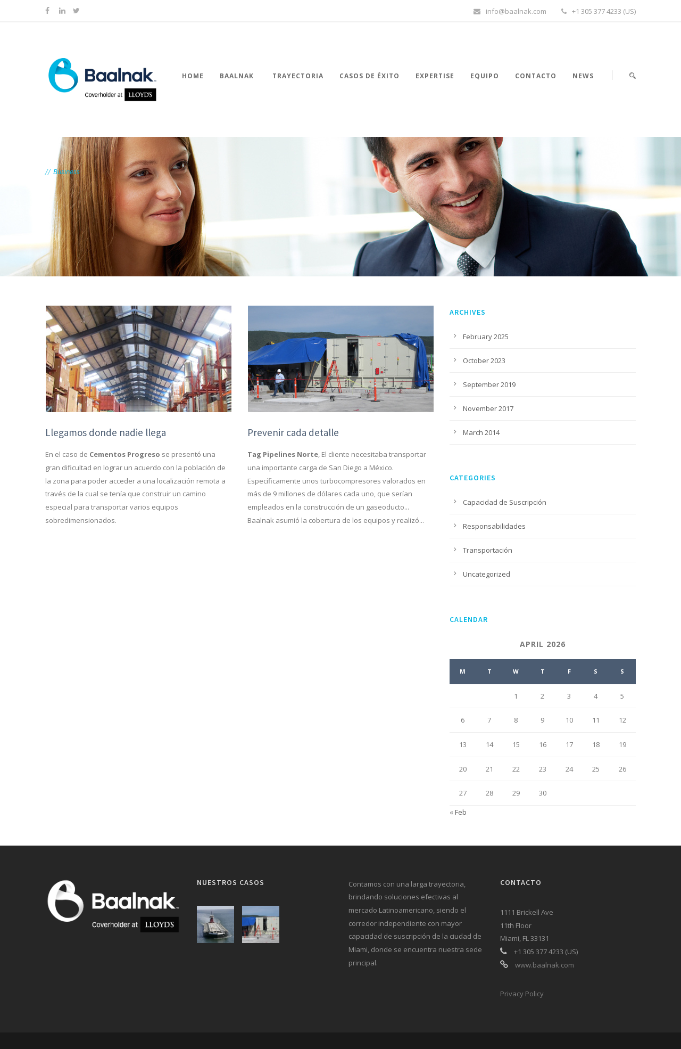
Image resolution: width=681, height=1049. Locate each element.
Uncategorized (486, 574)
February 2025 (486, 336)
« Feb (458, 812)
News (583, 75)
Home (193, 75)
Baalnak (237, 75)
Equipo (484, 75)
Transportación (487, 550)
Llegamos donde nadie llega (105, 432)
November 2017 (488, 408)
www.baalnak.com (544, 965)
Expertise (435, 75)
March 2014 (481, 432)
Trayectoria (297, 75)
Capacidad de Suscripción (504, 502)
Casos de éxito (369, 75)
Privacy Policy (522, 993)
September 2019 (489, 384)
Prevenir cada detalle (293, 432)
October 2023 (484, 360)
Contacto (536, 75)
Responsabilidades (494, 526)
